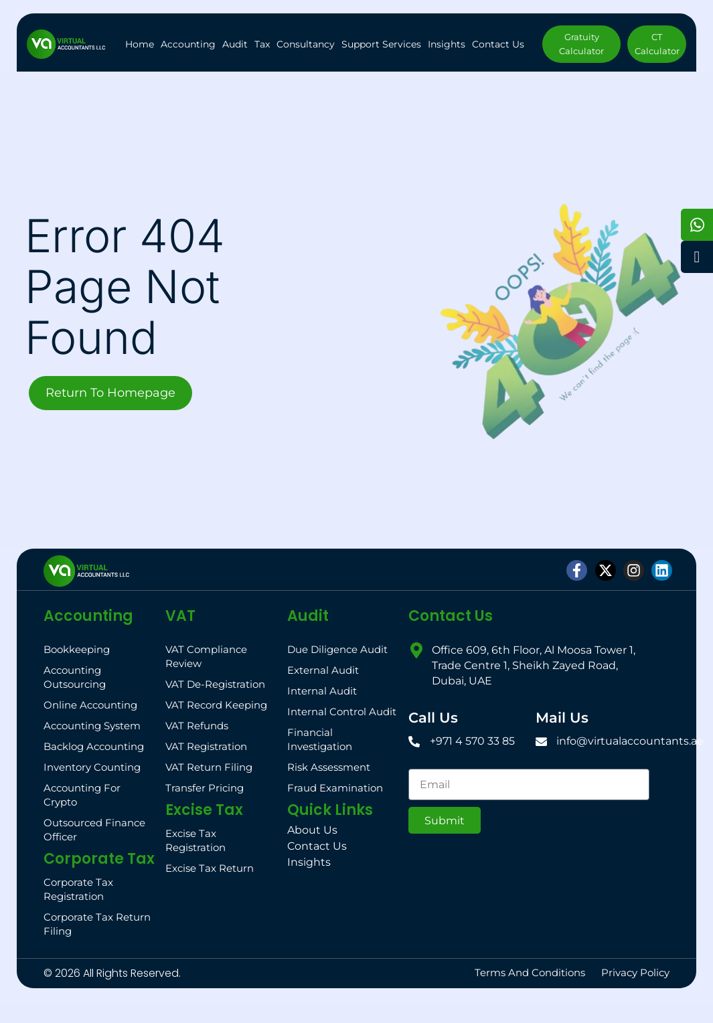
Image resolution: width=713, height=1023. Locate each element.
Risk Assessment (328, 767)
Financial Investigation (319, 739)
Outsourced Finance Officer (94, 829)
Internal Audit (322, 690)
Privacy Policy (635, 972)
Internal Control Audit (341, 711)
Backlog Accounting (94, 746)
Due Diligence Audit (337, 649)
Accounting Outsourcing (75, 677)
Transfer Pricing (204, 787)
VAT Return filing (208, 767)
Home (139, 44)
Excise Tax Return (209, 868)
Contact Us (498, 44)
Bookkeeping (77, 649)
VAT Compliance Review (206, 656)
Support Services (381, 44)
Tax (262, 44)
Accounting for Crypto (82, 794)
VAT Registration (206, 746)
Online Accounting (90, 705)
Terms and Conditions (530, 972)
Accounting (188, 44)
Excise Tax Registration (195, 840)
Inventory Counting (92, 767)
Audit (235, 44)
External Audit (323, 670)
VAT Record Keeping (216, 705)
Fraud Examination (335, 787)
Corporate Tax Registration (78, 889)
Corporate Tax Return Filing (97, 924)
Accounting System (92, 725)
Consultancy (305, 44)
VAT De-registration (215, 684)
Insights (446, 44)
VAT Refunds (196, 725)
